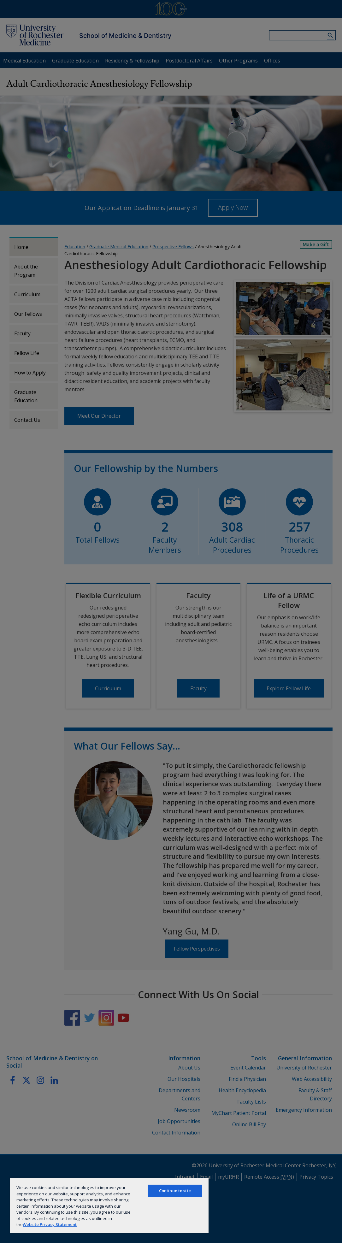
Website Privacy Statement (50, 1224)
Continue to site (175, 1190)
